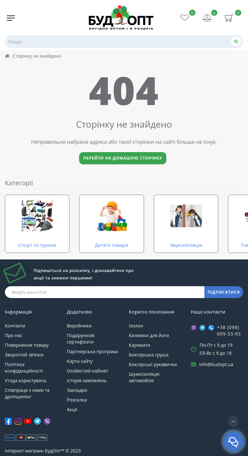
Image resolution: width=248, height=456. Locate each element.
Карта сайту (80, 361)
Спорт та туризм (37, 245)
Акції (72, 409)
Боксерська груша (149, 355)
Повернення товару (26, 345)
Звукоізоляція (186, 245)
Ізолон (136, 326)
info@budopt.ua (216, 364)
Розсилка (77, 400)
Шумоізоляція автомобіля (144, 377)
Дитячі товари (112, 245)
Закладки (77, 390)
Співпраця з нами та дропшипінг (27, 393)
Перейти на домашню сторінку (122, 158)
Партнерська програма (92, 351)
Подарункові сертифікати (81, 338)
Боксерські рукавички (153, 364)
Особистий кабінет (87, 371)
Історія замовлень (87, 380)
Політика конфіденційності (24, 367)
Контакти (15, 326)
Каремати (139, 345)
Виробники (79, 326)
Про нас (13, 335)
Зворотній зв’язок (24, 355)
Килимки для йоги (149, 335)
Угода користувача (25, 380)
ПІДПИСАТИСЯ (224, 292)
